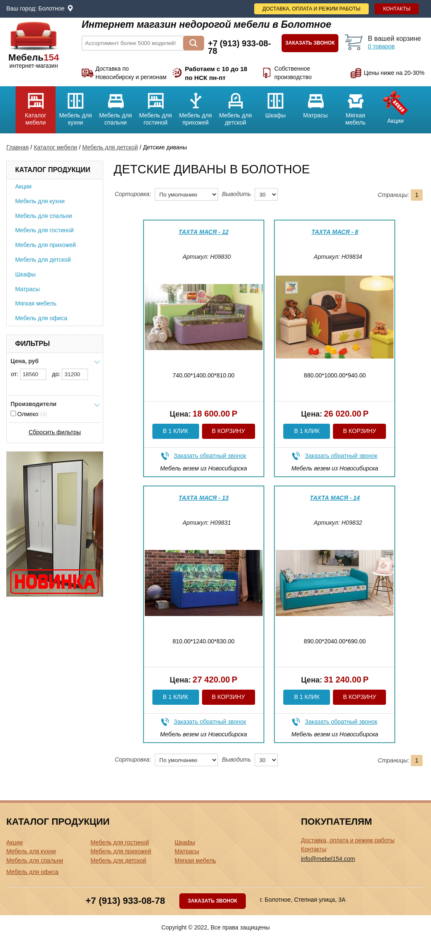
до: (70, 374)
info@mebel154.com (328, 858)
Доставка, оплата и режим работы (312, 9)
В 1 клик (175, 431)
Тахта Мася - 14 (335, 497)
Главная (17, 147)
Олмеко (29, 414)
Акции (395, 105)
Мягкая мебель (355, 106)
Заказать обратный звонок (210, 455)
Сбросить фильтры (55, 432)
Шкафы (275, 102)
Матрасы (315, 102)
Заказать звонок (310, 43)
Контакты (396, 9)
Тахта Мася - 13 (203, 497)
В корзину (228, 431)
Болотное (51, 8)
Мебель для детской (235, 106)
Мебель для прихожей (196, 106)
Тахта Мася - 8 (334, 231)
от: (28, 374)
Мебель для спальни (116, 106)
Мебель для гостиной (156, 106)
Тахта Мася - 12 (203, 231)
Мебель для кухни (76, 106)
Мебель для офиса (41, 318)
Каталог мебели (36, 106)
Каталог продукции (52, 169)
